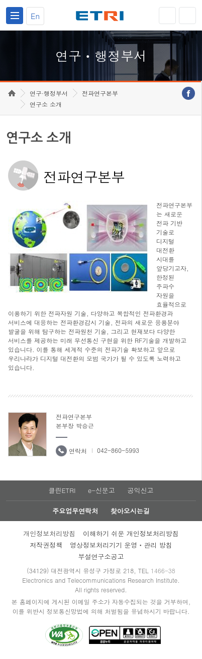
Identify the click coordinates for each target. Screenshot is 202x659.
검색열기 (187, 15)
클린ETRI (61, 490)
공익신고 (141, 490)
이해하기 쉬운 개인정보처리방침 (131, 533)
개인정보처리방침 (49, 533)
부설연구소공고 (101, 556)
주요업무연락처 (75, 511)
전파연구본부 (100, 93)
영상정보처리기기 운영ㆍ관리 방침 (121, 545)
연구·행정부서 (49, 93)
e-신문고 (101, 490)
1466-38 (163, 570)
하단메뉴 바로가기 (0, 0)
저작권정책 (46, 545)
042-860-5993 (118, 450)
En (35, 16)
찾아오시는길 (130, 511)
